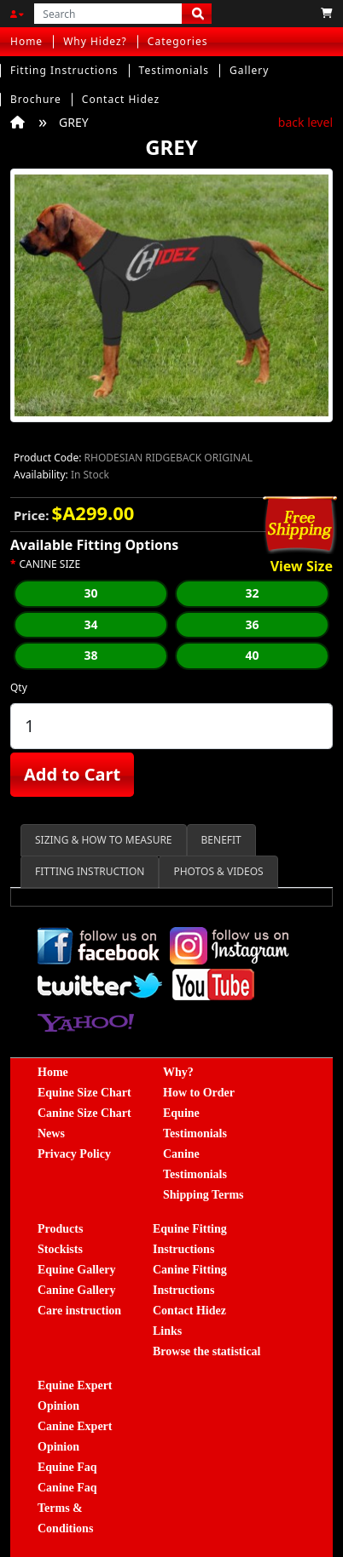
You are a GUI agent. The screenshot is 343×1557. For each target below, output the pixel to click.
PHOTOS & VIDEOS (218, 871)
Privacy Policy (74, 1154)
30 (90, 593)
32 (252, 593)
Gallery (250, 70)
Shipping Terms (203, 1194)
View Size (301, 566)
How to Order (199, 1092)
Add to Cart (72, 774)
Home (26, 41)
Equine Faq (67, 1467)
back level (305, 122)
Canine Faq (67, 1487)
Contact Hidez (121, 99)
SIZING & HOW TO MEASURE (103, 840)
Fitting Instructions (64, 70)
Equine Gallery (76, 1269)
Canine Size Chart (84, 1113)
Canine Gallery (76, 1290)
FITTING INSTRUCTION (89, 871)
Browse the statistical (207, 1351)
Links (167, 1331)
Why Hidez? (95, 41)
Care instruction (79, 1310)
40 (252, 655)
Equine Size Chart (84, 1092)
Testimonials (174, 70)
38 (90, 655)
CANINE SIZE (50, 564)
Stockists (60, 1249)
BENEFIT (221, 840)
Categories (178, 41)
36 (252, 624)
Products (60, 1228)
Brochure (35, 99)
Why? (178, 1072)
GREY (74, 122)
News (51, 1133)
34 (90, 624)
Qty (18, 687)
